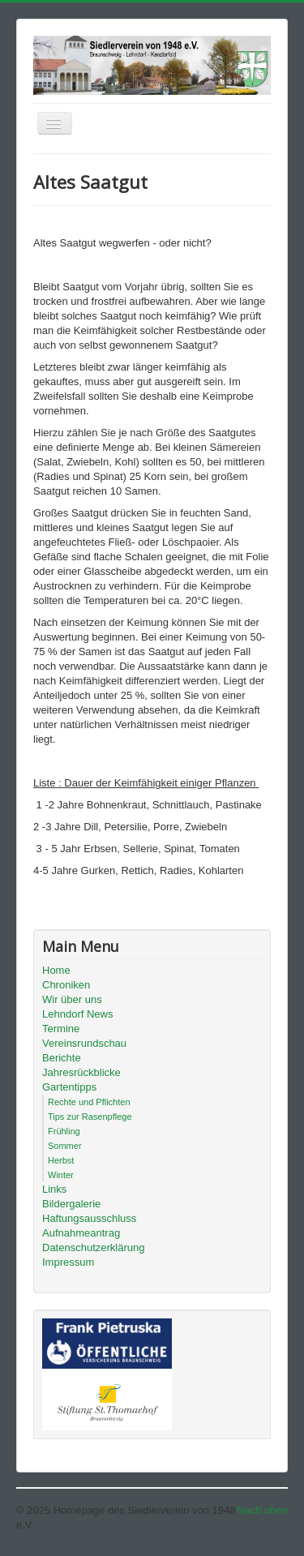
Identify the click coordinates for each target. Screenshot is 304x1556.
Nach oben (262, 1510)
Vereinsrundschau (84, 1043)
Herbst (61, 1160)
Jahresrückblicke (81, 1072)
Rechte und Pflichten (89, 1102)
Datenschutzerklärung (93, 1247)
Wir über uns (72, 999)
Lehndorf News (77, 1014)
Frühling (64, 1131)
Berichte (61, 1058)
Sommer (65, 1146)
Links (54, 1189)
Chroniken (66, 985)
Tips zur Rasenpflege (90, 1116)
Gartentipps (69, 1087)
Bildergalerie (71, 1204)
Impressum (68, 1262)
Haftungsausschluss (89, 1218)
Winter (61, 1175)
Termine (60, 1028)
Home (56, 970)
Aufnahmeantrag (81, 1233)
